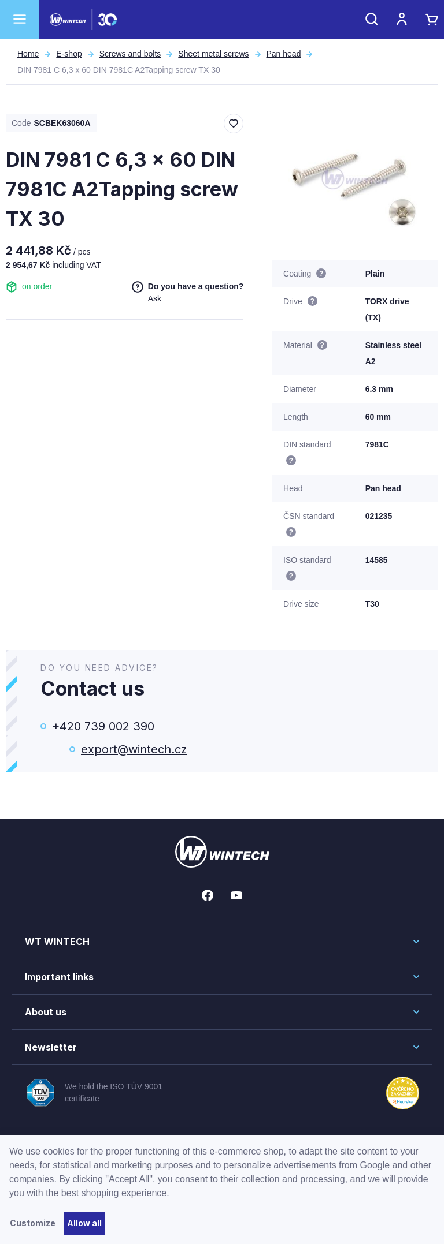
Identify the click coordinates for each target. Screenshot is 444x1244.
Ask (154, 298)
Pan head (284, 53)
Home (28, 53)
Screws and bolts (130, 53)
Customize (33, 1223)
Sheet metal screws (213, 53)
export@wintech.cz (134, 749)
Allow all (84, 1223)
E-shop (69, 53)
